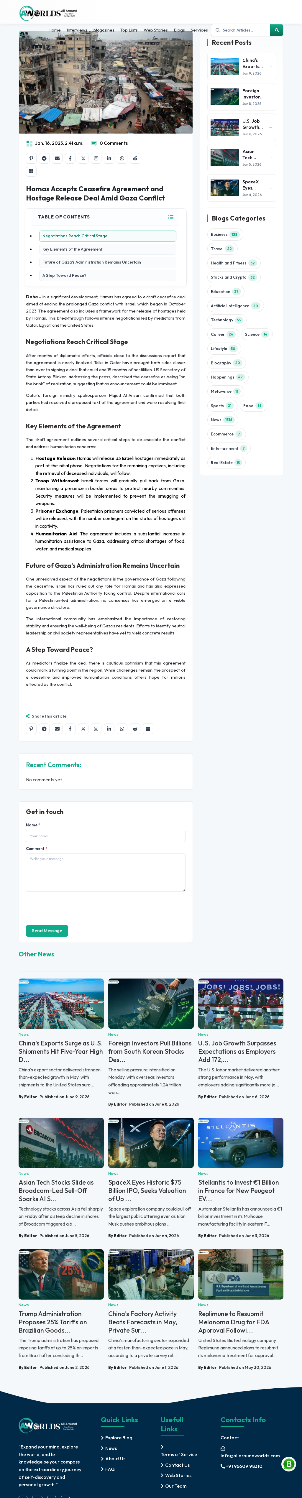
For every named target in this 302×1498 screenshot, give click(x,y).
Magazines (103, 30)
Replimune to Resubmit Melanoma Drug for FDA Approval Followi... (233, 1322)
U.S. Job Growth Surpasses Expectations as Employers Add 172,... (237, 1051)
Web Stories (156, 30)
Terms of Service (179, 1454)
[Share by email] (57, 158)
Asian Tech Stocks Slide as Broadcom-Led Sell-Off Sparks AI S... (56, 1190)
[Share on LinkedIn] (109, 158)
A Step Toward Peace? (64, 275)
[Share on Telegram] (44, 158)
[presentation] (71, 907)
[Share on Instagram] (96, 158)
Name (33, 825)
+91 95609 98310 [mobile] (241, 1466)
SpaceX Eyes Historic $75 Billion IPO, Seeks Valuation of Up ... (147, 1190)
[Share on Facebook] (70, 158)
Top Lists (129, 30)
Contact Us (177, 1465)
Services (199, 30)
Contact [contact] (230, 1438)
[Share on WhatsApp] (122, 158)
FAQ (110, 1469)
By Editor (28, 1096)
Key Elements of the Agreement (72, 249)
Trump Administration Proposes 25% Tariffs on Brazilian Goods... (53, 1322)
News (111, 1448)
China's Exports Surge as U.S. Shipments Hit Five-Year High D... (61, 1051)
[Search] (276, 30)
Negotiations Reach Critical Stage (74, 236)
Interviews (77, 30)
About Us (115, 1458)
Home (54, 30)
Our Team (176, 1486)
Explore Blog (118, 1438)
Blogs (179, 30)
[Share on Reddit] (135, 158)
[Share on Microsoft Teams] (31, 171)
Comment (36, 849)
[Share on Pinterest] (31, 158)
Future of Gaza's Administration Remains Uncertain (91, 262)
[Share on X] (83, 158)
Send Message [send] (47, 930)
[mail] (252, 1452)
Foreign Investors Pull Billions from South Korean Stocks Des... (150, 1051)
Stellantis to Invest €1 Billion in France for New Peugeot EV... (238, 1190)
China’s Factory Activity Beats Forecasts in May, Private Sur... (142, 1322)
